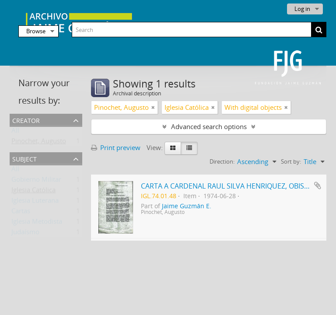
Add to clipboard (317, 185)
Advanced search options (209, 126)
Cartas (20, 212)
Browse (36, 31)
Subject (24, 158)
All (15, 132)
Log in (302, 9)
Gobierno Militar (36, 181)
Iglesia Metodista (36, 223)
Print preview (115, 147)
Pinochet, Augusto (38, 142)
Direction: (222, 161)
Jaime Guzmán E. (186, 206)
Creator (26, 120)
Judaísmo (25, 233)
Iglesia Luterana (35, 202)
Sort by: (291, 161)
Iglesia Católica (33, 191)
